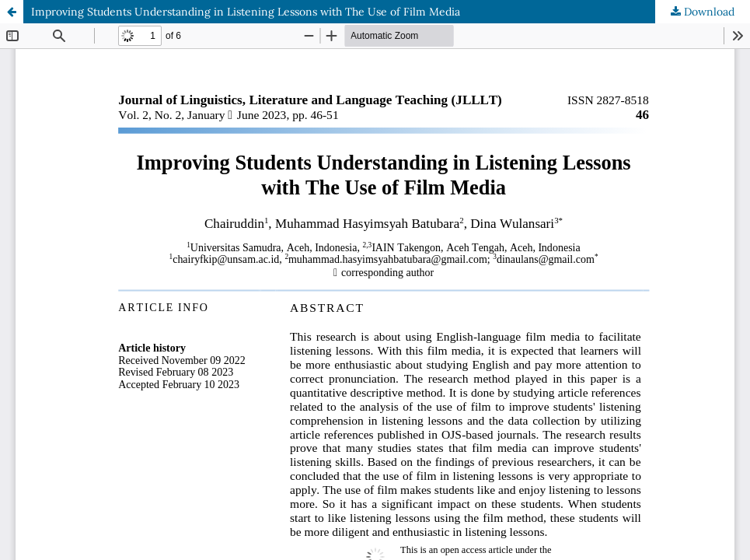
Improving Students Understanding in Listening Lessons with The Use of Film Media (245, 12)
